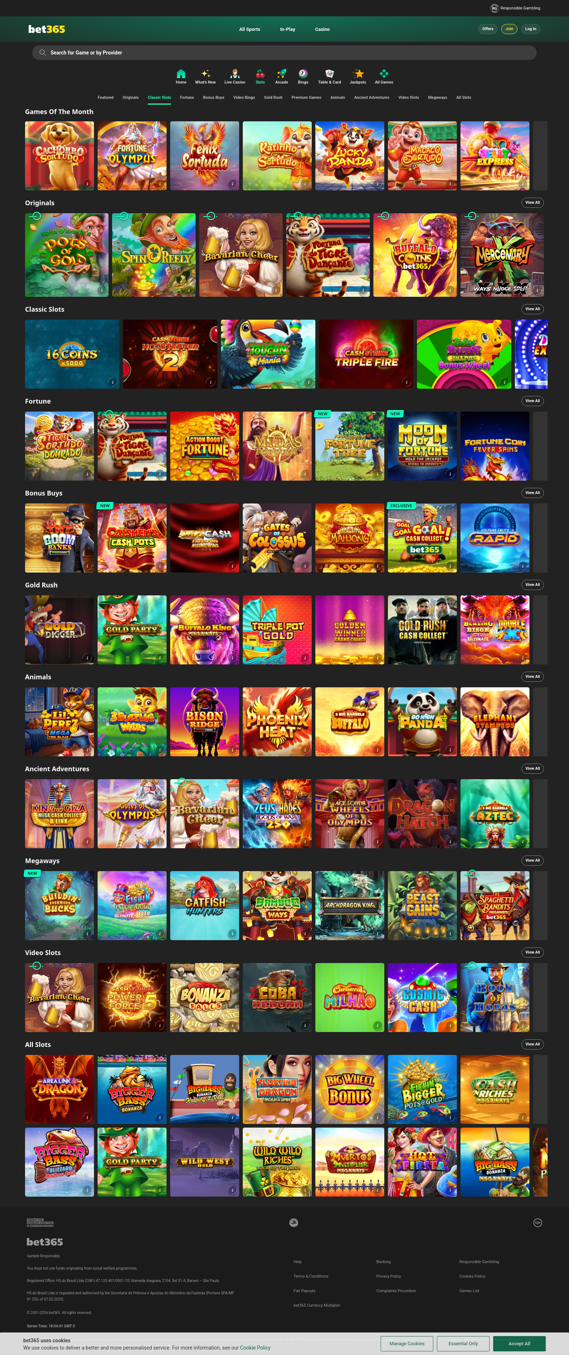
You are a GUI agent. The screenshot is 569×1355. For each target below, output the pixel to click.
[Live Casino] (235, 77)
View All (532, 202)
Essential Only (463, 1343)
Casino (322, 29)
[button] (87, 183)
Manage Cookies (407, 1343)
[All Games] (386, 77)
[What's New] (205, 77)
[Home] (179, 77)
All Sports (249, 29)
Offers (488, 29)
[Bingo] (303, 77)
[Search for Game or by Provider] (42, 52)
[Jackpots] (358, 77)
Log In (530, 29)
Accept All (520, 1343)
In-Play (287, 29)
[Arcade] (281, 77)
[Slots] (260, 77)
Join (509, 29)
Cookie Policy (255, 1348)
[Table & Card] (329, 77)
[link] (59, 155)
